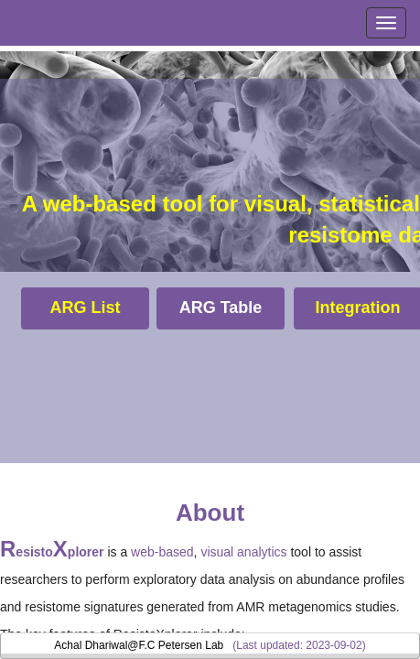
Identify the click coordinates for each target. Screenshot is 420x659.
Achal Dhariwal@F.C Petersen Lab (138, 645)
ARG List (84, 307)
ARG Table (221, 307)
